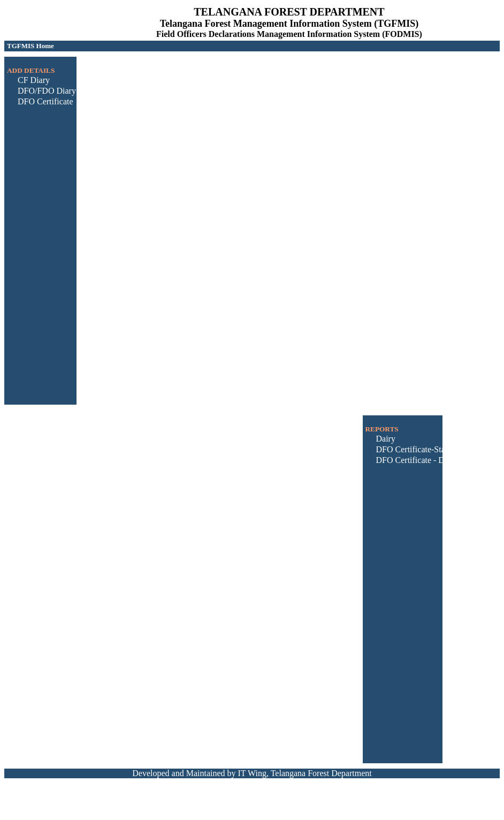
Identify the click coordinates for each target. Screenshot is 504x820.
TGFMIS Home (30, 46)
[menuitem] (30, 46)
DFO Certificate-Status (415, 449)
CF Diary (34, 80)
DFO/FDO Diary (47, 90)
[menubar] (30, 46)
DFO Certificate (45, 101)
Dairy (385, 438)
